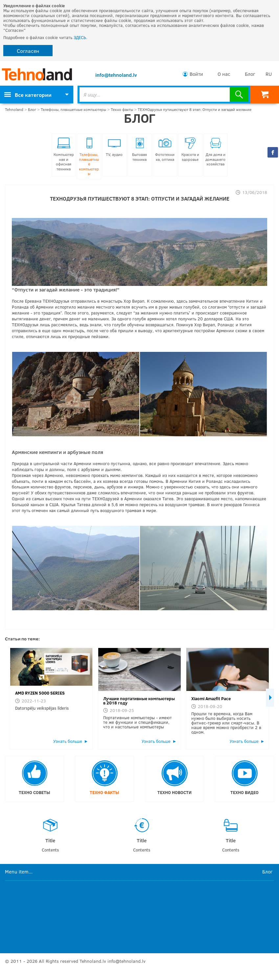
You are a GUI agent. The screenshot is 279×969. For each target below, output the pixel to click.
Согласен (28, 50)
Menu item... (19, 871)
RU (269, 74)
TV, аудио (114, 147)
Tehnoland (14, 109)
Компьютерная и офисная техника (64, 154)
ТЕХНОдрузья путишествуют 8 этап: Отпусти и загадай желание (194, 109)
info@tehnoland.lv (116, 75)
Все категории (28, 94)
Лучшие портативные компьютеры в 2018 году (139, 701)
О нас (224, 74)
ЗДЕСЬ (80, 37)
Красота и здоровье (190, 149)
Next (270, 698)
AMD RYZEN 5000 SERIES (40, 693)
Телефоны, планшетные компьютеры (73, 109)
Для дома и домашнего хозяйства (215, 151)
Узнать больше (67, 741)
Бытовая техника (139, 149)
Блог (250, 74)
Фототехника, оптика (164, 149)
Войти (196, 74)
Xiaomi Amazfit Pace (211, 698)
